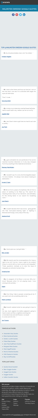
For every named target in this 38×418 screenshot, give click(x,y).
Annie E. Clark (6, 182)
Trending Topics (30, 403)
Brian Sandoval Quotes (11, 336)
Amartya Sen (6, 271)
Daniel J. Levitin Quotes (11, 338)
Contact (4, 405)
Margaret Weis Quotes (10, 346)
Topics (15, 403)
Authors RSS (5, 407)
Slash (3, 286)
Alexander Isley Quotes (11, 333)
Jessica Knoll (6, 216)
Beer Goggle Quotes (10, 369)
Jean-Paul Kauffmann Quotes (12, 344)
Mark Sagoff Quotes (10, 349)
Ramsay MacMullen (8, 167)
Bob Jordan (5, 253)
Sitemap (15, 405)
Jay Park (4, 127)
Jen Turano (5, 320)
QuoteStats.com (18, 415)
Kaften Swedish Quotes (11, 377)
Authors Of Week (30, 401)
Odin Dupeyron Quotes (11, 354)
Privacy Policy (6, 401)
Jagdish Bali (5, 114)
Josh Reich (5, 201)
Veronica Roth (6, 101)
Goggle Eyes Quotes (10, 372)
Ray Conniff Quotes (9, 357)
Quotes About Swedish (11, 367)
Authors (15, 401)
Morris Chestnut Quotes (11, 351)
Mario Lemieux (6, 299)
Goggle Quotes (8, 374)
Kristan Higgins (6, 56)
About (3, 403)
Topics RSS (5, 409)
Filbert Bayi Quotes (9, 341)
